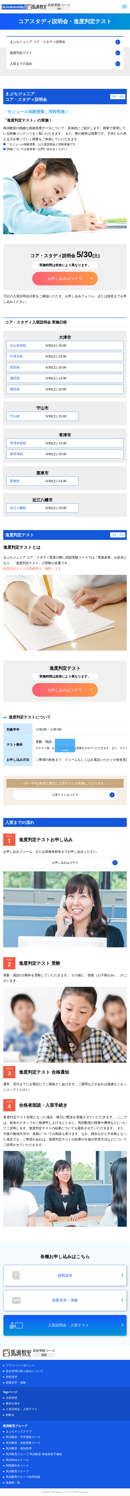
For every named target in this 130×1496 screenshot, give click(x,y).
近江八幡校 (18, 508)
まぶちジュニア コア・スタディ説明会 (37, 42)
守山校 (15, 416)
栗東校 (15, 481)
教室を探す (13, 1403)
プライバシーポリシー (20, 1365)
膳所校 (15, 389)
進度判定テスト (21, 53)
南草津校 (16, 454)
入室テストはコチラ (65, 794)
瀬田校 (15, 378)
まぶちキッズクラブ (19, 1431)
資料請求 (11, 1376)
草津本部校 (18, 443)
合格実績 (11, 1397)
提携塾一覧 (13, 1482)
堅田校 (15, 367)
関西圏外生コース (17, 1465)
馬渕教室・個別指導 (19, 1448)
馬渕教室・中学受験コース (23, 1437)
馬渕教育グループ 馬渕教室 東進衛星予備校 (34, 1454)
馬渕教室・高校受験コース (23, 1442)
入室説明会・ (21, 1409)
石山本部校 (18, 345)
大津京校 (16, 356)
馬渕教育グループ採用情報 (23, 1477)
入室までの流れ (21, 63)
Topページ (10, 1392)
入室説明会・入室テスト (68, 1325)
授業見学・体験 (16, 1382)
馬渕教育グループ (17, 1471)
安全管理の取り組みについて (24, 1371)
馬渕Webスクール (17, 1460)
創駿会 (10, 1414)
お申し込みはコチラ (65, 278)
